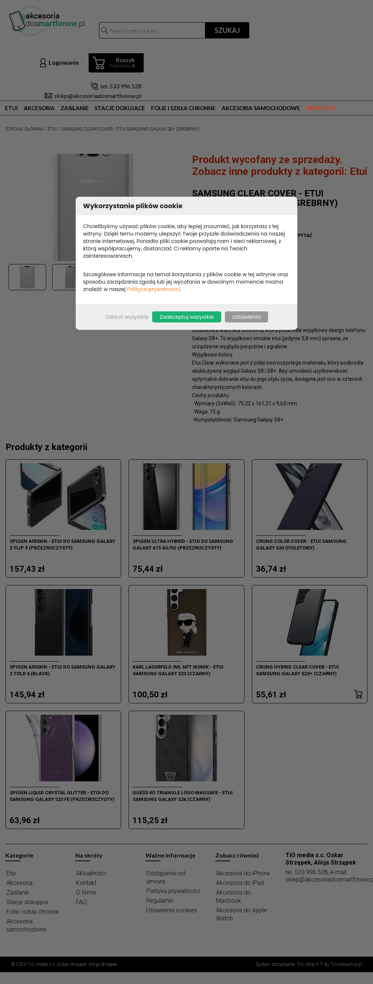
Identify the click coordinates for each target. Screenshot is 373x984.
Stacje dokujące (120, 108)
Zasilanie (75, 108)
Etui (11, 108)
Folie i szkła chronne (183, 108)
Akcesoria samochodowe (261, 108)
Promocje (321, 108)
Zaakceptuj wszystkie (186, 317)
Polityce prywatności (153, 289)
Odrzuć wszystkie (126, 317)
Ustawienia (246, 317)
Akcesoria (39, 108)
